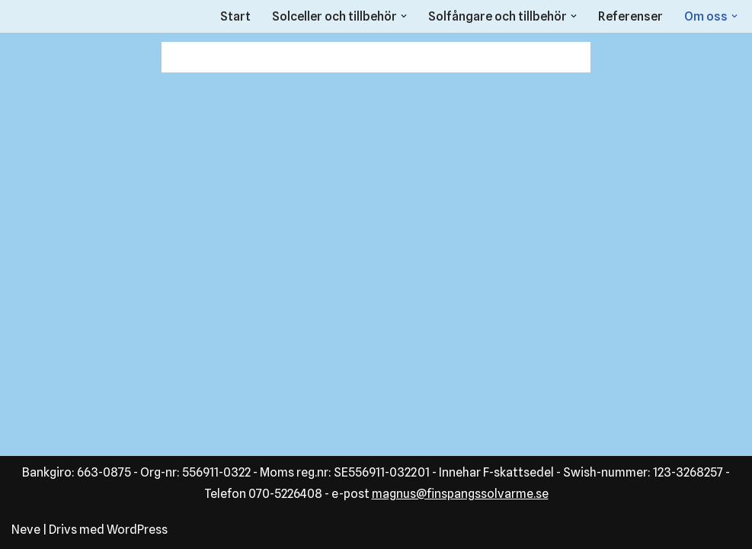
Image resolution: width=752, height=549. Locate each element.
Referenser (630, 16)
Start (235, 16)
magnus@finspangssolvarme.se (460, 493)
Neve (25, 529)
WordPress (137, 529)
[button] (404, 16)
